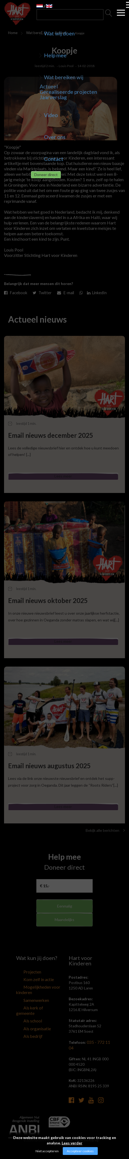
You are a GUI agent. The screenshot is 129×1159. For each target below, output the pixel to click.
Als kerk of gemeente (33, 1013)
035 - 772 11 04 (100, 1051)
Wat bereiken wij (32, 34)
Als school (24, 1020)
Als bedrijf (24, 1034)
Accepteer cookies (80, 1151)
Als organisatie (28, 1027)
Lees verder (72, 1143)
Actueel (58, 33)
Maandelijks (64, 932)
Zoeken (108, 14)
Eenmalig (64, 915)
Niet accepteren (47, 1151)
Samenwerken (27, 1007)
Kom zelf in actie (29, 988)
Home (12, 33)
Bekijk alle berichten (105, 839)
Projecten (24, 981)
